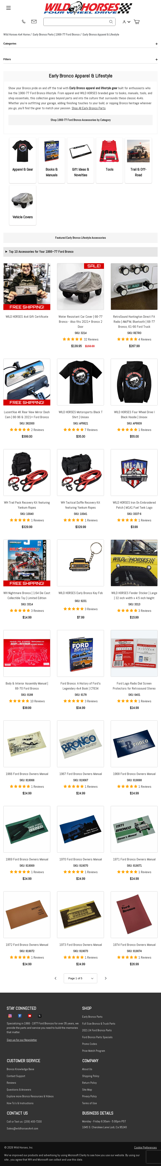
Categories (80, 43)
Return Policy (89, 1083)
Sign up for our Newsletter (22, 1040)
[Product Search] (79, 22)
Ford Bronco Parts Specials (97, 1037)
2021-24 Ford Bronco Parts (97, 1030)
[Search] (111, 21)
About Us (87, 1069)
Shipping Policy (90, 1076)
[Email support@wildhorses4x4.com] (34, 22)
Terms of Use (89, 1103)
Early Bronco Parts (92, 1017)
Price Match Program (93, 1051)
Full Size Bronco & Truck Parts (98, 1023)
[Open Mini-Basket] (138, 22)
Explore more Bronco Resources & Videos (30, 1096)
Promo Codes (89, 1044)
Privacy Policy (89, 1096)
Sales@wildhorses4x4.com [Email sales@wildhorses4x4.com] (22, 1128)
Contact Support (16, 1076)
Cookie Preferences (145, 1147)
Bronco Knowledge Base (20, 1069)
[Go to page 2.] (106, 978)
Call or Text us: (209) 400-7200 (24, 1121)
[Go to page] (80, 978)
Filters (80, 59)
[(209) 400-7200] (23, 21)
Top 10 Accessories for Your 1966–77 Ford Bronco (41, 251)
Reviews (11, 1083)
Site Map (87, 1089)
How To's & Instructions (20, 1103)
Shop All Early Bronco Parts (89, 108)
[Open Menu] (8, 8)
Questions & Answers (19, 1089)
